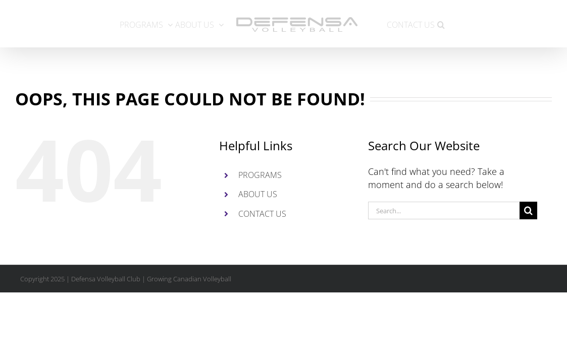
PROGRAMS (260, 174)
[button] (483, 24)
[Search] (528, 210)
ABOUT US (257, 194)
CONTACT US (262, 213)
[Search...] (443, 210)
